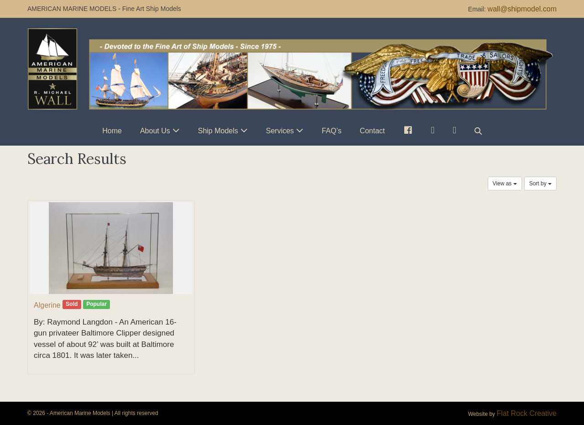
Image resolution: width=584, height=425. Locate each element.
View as (505, 183)
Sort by (540, 183)
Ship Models (218, 131)
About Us (155, 131)
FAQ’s (331, 131)
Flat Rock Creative (526, 413)
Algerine (47, 305)
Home (112, 131)
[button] (478, 131)
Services (280, 131)
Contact (372, 131)
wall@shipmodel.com (522, 9)
